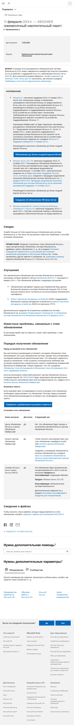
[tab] (15, 570)
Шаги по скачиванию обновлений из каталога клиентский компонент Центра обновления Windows (52, 458)
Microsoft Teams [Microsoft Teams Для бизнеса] (8, 716)
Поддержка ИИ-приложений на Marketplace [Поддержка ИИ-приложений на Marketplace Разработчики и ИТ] (36, 698)
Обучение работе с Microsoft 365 (27, 594)
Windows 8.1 (18, 97)
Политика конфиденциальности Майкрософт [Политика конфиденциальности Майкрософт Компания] (57, 701)
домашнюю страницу (55, 256)
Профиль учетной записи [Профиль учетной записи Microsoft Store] (35, 637)
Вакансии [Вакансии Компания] (53, 686)
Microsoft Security (42, 593)
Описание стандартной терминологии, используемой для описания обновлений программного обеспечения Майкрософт (32, 251)
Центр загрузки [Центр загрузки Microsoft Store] (32, 641)
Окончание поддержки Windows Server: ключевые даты (36, 174)
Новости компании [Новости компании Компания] (56, 695)
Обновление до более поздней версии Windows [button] (38, 154)
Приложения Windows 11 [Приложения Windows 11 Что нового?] (11, 651)
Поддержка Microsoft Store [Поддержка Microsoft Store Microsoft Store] (35, 645)
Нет (63, 623)
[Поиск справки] (9, 3)
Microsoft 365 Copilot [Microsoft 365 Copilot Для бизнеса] (10, 712)
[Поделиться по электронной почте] (16, 524)
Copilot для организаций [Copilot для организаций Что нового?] (11, 637)
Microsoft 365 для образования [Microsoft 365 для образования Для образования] (60, 651)
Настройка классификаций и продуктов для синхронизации (51, 494)
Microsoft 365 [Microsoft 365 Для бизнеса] (7, 703)
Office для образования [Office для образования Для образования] (58, 656)
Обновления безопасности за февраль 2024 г (44, 315)
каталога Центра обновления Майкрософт (49, 445)
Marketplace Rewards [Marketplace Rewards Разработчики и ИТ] (34, 716)
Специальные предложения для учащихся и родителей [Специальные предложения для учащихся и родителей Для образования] (59, 669)
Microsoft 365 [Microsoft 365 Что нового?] (7, 641)
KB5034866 (28, 377)
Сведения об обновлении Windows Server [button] (35, 199)
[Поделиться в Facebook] (5, 524)
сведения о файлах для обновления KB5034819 (43, 514)
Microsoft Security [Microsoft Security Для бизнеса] (9, 691)
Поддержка (7, 9)
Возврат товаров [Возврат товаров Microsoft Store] (32, 649)
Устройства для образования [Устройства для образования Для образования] (59, 641)
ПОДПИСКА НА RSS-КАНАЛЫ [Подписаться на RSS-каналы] (19, 531)
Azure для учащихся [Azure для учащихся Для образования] (57, 674)
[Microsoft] (37, 2)
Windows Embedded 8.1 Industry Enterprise (30, 206)
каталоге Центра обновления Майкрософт (22, 382)
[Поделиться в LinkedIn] (10, 524)
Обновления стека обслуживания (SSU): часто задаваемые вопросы (36, 369)
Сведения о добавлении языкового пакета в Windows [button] (29, 404)
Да (46, 623)
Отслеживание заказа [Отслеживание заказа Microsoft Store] (34, 654)
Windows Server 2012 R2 (23, 161)
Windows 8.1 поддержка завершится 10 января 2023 (36, 140)
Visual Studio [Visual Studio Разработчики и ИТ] (31, 720)
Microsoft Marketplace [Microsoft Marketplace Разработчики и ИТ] (34, 707)
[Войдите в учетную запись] (70, 3)
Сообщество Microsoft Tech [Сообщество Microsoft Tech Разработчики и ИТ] (36, 703)
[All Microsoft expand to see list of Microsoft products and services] (3, 3)
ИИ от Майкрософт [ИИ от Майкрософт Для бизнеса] (9, 686)
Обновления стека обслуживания (18, 368)
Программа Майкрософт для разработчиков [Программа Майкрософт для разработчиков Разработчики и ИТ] (36, 688)
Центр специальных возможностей (63, 594)
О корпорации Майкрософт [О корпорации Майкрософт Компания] (59, 691)
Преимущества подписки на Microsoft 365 (10, 594)
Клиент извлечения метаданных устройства (29, 299)
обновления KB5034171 (47, 278)
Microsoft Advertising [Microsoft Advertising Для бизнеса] (10, 707)
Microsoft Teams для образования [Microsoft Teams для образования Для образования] (57, 646)
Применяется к (13, 29)
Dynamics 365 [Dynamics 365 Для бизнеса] (7, 699)
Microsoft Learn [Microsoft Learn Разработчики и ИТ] (32, 693)
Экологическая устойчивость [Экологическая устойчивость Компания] (59, 712)
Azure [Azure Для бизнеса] (5, 695)
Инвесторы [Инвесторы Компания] (54, 707)
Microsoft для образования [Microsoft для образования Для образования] (59, 637)
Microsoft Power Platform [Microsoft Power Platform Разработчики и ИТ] (35, 712)
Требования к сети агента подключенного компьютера (28, 81)
